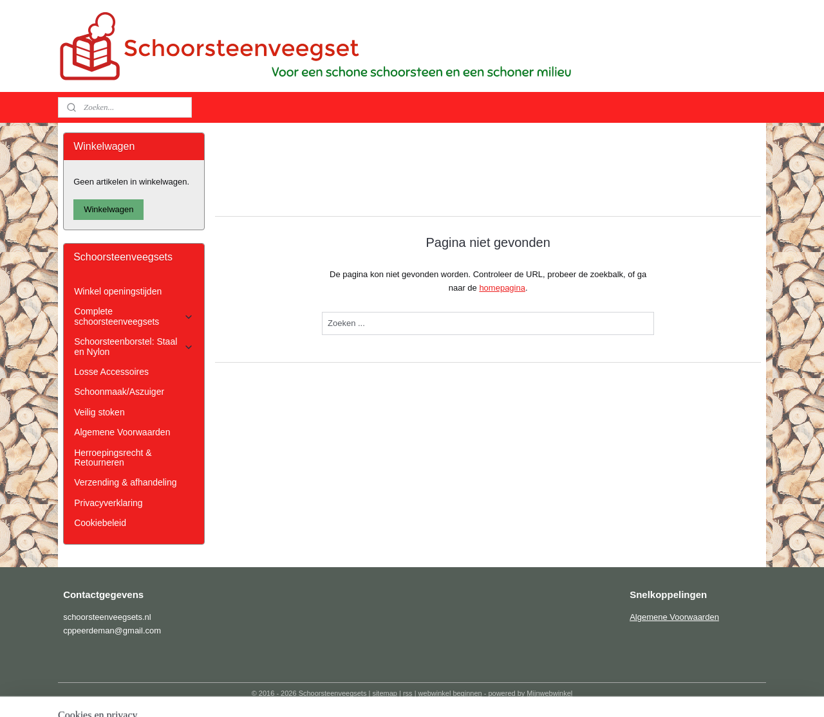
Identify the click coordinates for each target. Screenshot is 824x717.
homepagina (502, 288)
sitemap (384, 693)
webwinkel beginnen (450, 693)
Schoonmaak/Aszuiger (119, 391)
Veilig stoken (99, 412)
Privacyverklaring (108, 503)
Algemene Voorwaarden (122, 432)
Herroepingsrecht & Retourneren (112, 457)
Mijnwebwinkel (549, 693)
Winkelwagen (108, 209)
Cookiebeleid (100, 523)
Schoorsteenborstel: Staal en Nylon (133, 346)
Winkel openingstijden (118, 291)
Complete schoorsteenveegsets (133, 316)
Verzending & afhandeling (125, 482)
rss (408, 693)
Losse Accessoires (111, 372)
